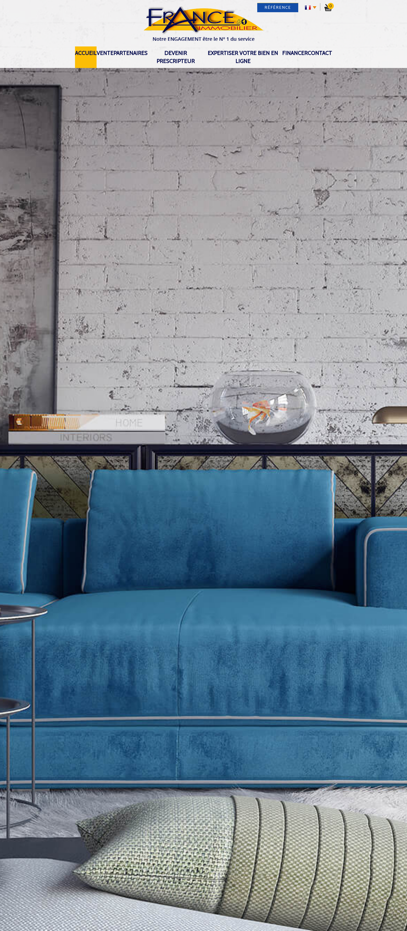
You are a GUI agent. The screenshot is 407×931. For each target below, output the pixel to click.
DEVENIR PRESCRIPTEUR (176, 57)
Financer (295, 53)
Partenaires (130, 53)
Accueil (86, 53)
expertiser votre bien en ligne (243, 57)
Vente (105, 53)
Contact (320, 53)
